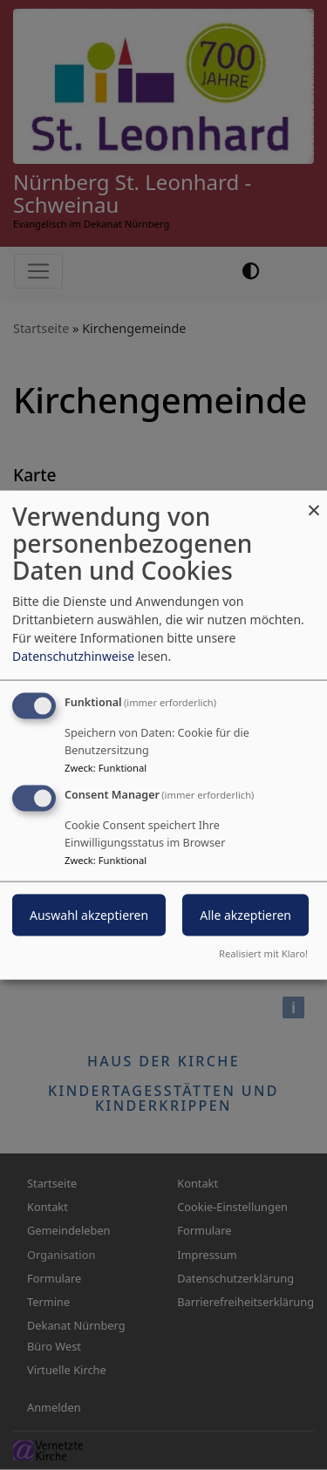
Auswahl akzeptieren (89, 915)
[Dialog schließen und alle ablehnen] (314, 502)
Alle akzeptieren (245, 915)
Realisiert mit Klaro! (263, 952)
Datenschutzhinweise (73, 656)
